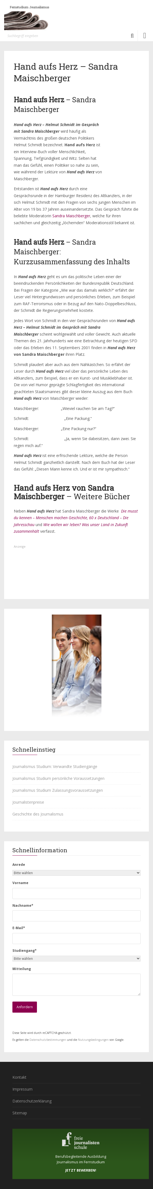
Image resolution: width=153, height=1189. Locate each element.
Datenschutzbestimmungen (47, 1040)
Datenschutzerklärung (32, 1101)
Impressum (22, 1089)
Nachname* (22, 905)
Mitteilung (21, 968)
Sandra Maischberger (71, 215)
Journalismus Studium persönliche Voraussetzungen (58, 778)
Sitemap (19, 1112)
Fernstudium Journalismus (29, 7)
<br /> (119, 154)
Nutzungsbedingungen (93, 1040)
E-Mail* (18, 928)
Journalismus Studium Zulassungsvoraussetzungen (57, 790)
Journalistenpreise (28, 802)
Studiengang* (24, 950)
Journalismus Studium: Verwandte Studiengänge (54, 766)
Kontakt (19, 1077)
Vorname (20, 882)
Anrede (18, 864)
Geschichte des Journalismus (37, 814)
